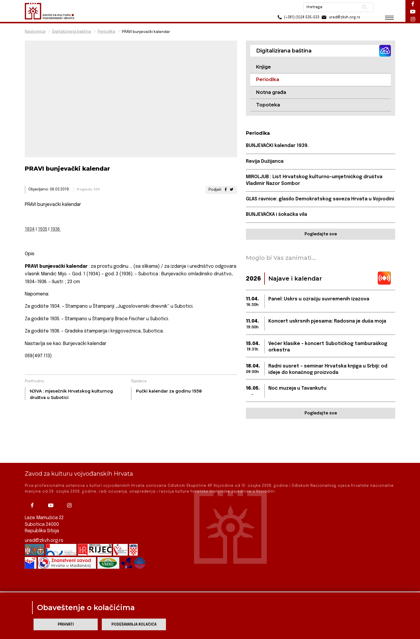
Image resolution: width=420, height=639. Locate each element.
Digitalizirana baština (71, 32)
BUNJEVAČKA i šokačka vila (276, 214)
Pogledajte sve (320, 234)
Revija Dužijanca (265, 161)
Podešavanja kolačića (134, 624)
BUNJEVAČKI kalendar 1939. (277, 145)
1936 (55, 229)
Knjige (263, 67)
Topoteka (268, 105)
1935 (42, 229)
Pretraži (365, 7)
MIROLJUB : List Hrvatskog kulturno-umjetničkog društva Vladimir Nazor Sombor (314, 180)
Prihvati (66, 624)
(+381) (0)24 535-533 (297, 17)
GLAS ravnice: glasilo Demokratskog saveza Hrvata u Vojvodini (320, 199)
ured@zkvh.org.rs (44, 529)
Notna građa (271, 92)
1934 (30, 229)
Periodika (106, 32)
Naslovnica (35, 32)
